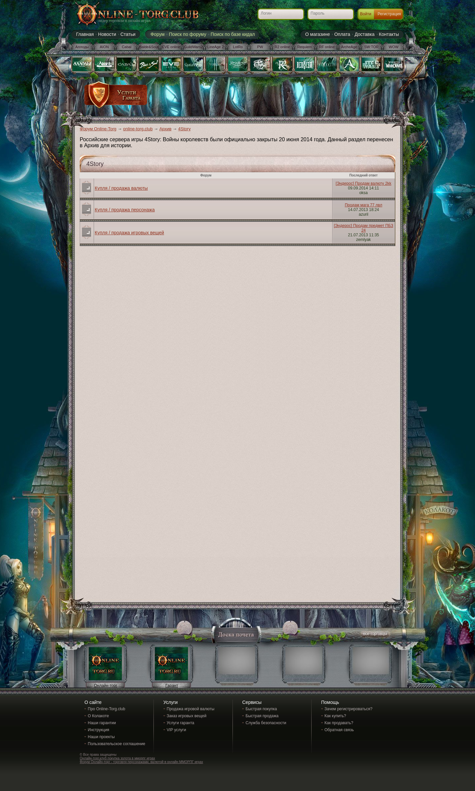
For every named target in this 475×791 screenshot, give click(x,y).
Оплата (342, 34)
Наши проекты (101, 736)
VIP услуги (176, 730)
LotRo (237, 47)
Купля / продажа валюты (121, 188)
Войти (365, 14)
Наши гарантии (102, 723)
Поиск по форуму (187, 34)
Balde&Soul (148, 47)
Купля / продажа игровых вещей (129, 232)
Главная (85, 34)
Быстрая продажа (261, 716)
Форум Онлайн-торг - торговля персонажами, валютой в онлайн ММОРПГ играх (141, 762)
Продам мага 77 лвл (363, 205)
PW (260, 47)
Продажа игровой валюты (191, 709)
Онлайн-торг (105, 685)
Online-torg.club (129, 15)
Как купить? (335, 716)
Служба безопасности (265, 723)
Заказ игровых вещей (187, 716)
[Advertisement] (270, 97)
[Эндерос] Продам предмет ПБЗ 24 (363, 228)
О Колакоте (98, 716)
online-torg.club (138, 128)
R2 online (282, 47)
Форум (157, 34)
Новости (107, 34)
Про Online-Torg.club (106, 709)
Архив (165, 128)
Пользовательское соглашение (116, 743)
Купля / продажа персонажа (125, 209)
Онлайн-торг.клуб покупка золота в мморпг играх (117, 758)
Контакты (389, 34)
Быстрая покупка (261, 709)
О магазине (317, 34)
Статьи (128, 34)
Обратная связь (339, 730)
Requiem (304, 47)
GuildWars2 (193, 47)
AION (104, 47)
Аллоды (82, 47)
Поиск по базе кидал (233, 34)
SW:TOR (371, 47)
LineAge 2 (215, 47)
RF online (326, 47)
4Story (184, 128)
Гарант (171, 685)
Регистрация (389, 14)
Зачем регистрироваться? (348, 709)
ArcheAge (349, 47)
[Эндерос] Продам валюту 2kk (364, 183)
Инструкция (98, 730)
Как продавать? (339, 723)
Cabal (127, 47)
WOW (393, 47)
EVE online (171, 47)
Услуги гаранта (180, 723)
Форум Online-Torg (98, 128)
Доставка (364, 34)
